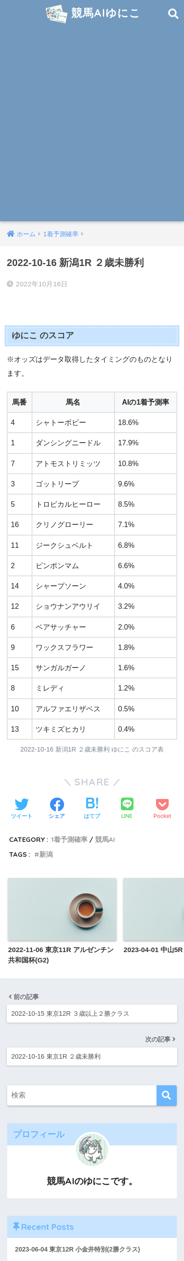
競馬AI (105, 839)
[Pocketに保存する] (162, 809)
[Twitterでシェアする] (21, 809)
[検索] (166, 1095)
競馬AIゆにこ (93, 14)
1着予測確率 (69, 839)
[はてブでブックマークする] (92, 809)
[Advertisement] (92, 125)
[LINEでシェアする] (127, 809)
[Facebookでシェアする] (57, 809)
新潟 (46, 854)
